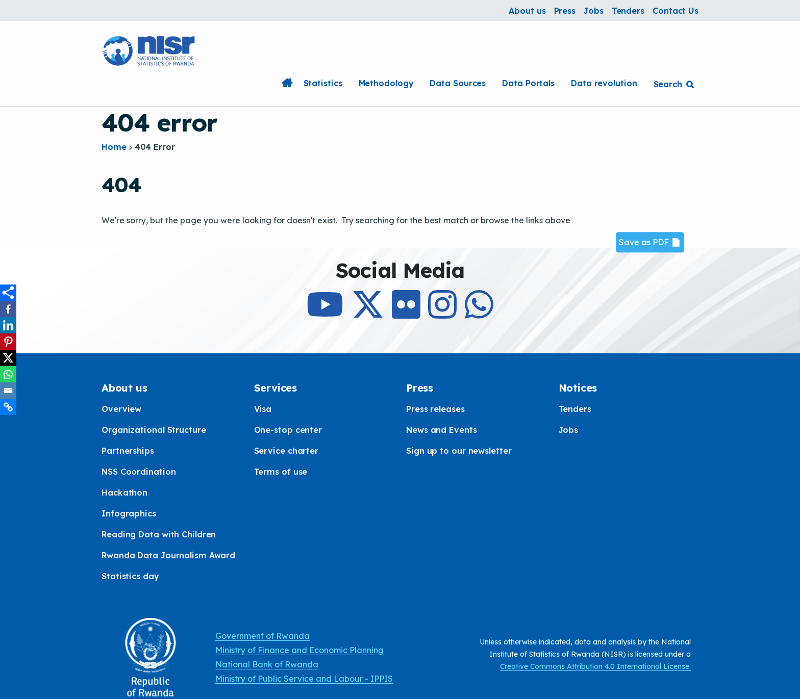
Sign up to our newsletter (459, 451)
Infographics (129, 513)
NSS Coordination (139, 472)
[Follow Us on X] (368, 313)
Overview (121, 409)
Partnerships (128, 451)
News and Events (441, 430)
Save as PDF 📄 (650, 242)
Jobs (594, 11)
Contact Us (675, 11)
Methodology (386, 83)
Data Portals (528, 83)
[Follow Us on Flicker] (406, 313)
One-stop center (288, 430)
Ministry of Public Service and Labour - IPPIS (304, 679)
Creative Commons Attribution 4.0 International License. (595, 666)
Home (287, 83)
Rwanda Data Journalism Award (168, 555)
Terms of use (281, 472)
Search (668, 84)
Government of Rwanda (262, 636)
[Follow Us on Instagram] (442, 313)
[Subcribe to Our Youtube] (325, 313)
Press (565, 11)
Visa (263, 409)
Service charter (286, 451)
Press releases (435, 409)
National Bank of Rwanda (266, 664)
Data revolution (604, 83)
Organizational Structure (154, 430)
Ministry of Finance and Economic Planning (299, 650)
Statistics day (130, 576)
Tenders (628, 11)
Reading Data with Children (159, 534)
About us (527, 11)
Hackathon (124, 492)
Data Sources (458, 83)
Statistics (323, 83)
